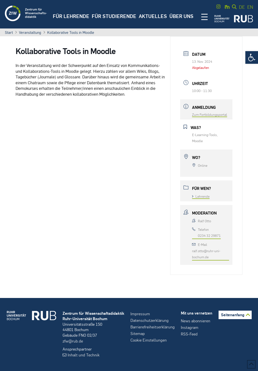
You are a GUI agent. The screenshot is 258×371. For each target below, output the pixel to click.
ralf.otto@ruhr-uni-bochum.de (206, 254)
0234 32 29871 (209, 235)
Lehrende (201, 196)
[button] (251, 57)
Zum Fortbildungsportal (209, 114)
